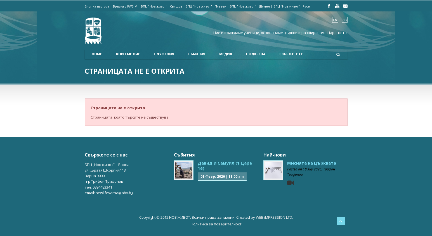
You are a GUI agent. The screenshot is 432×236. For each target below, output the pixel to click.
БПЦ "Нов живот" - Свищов (161, 6)
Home (97, 54)
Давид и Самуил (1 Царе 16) (225, 165)
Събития (196, 54)
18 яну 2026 (312, 169)
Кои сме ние (128, 54)
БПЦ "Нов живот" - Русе (291, 6)
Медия (225, 54)
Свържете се (291, 54)
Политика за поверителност (216, 224)
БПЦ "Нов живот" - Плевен (206, 6)
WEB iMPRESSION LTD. (274, 217)
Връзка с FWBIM (125, 6)
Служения (164, 54)
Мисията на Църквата (311, 163)
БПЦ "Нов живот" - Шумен (250, 6)
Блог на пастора (97, 6)
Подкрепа (255, 54)
